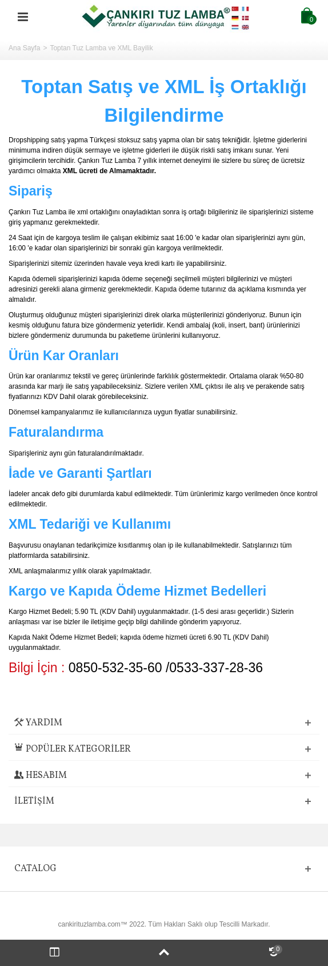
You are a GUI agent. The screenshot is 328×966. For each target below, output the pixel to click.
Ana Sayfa (24, 48)
